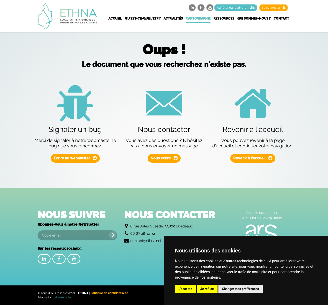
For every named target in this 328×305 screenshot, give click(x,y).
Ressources (223, 18)
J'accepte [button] (185, 289)
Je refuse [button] (207, 289)
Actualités (173, 18)
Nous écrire (164, 158)
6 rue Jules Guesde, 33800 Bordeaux (161, 226)
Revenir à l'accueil (252, 158)
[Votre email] (77, 235)
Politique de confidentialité (109, 293)
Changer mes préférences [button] (240, 289)
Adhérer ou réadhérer (236, 7)
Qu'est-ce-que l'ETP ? (143, 18)
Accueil (115, 18)
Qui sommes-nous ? (254, 18)
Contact (281, 18)
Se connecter (273, 7)
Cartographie (198, 18)
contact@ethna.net (145, 241)
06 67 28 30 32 (142, 233)
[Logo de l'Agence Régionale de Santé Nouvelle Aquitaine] (261, 233)
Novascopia (62, 297)
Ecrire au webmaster (75, 158)
